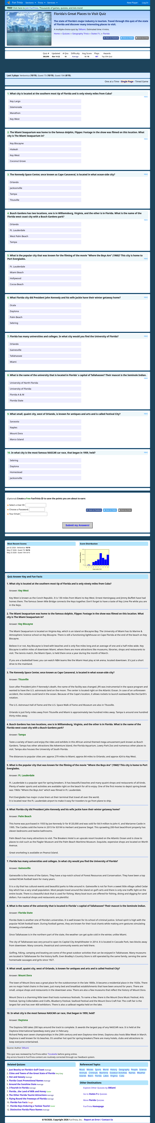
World (106, 1069)
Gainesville (15, 349)
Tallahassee (16, 355)
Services (51, 2)
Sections (30, 2)
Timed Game (141, 81)
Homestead (16, 472)
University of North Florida (24, 382)
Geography (124, 1069)
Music (82, 1069)
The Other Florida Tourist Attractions (28, 1095)
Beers (90, 1075)
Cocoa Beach (16, 284)
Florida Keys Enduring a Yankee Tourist (30, 1106)
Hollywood (15, 278)
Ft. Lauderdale (17, 230)
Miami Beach (17, 272)
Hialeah (14, 149)
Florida (98, 1075)
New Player (132, 2)
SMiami (82, 29)
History (113, 1069)
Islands (82, 1075)
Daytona (14, 311)
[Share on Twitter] (127, 38)
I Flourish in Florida (19, 1087)
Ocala (13, 305)
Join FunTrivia (31, 8)
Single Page (127, 81)
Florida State (16, 400)
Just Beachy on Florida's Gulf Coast (26, 1069)
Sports (98, 1069)
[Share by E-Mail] (142, 38)
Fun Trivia (15, 2)
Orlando (14, 182)
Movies (90, 1069)
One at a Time (112, 81)
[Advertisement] (77, 65)
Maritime (103, 1072)
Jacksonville (16, 187)
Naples (13, 427)
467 (96, 56)
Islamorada (16, 107)
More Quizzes (93, 1100)
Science (143, 1069)
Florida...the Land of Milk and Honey (27, 1091)
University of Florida (20, 388)
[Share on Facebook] (111, 38)
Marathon (15, 112)
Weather (141, 1072)
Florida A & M (17, 394)
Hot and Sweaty (17, 1077)
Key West (14, 118)
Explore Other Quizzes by (99, 1087)
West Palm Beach (19, 236)
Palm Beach (16, 317)
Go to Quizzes (95, 1094)
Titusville (14, 199)
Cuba (121, 1075)
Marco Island (17, 439)
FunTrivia (93, 1106)
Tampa (13, 193)
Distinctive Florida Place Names (26, 1109)
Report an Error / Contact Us (98, 1119)
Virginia (114, 1075)
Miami (13, 361)
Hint (146, 96)
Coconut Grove (18, 161)
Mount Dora (16, 433)
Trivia (41, 2)
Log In (145, 2)
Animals (83, 1072)
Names (132, 1072)
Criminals (93, 1072)
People (134, 1069)
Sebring (14, 322)
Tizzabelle (52, 1054)
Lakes (106, 1075)
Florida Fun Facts (18, 1102)
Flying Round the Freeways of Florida (28, 1098)
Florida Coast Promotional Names (26, 1080)
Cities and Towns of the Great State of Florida (32, 1073)
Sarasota (14, 421)
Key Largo (15, 101)
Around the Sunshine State (22, 1084)
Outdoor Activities (118, 1072)
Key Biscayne (17, 143)
